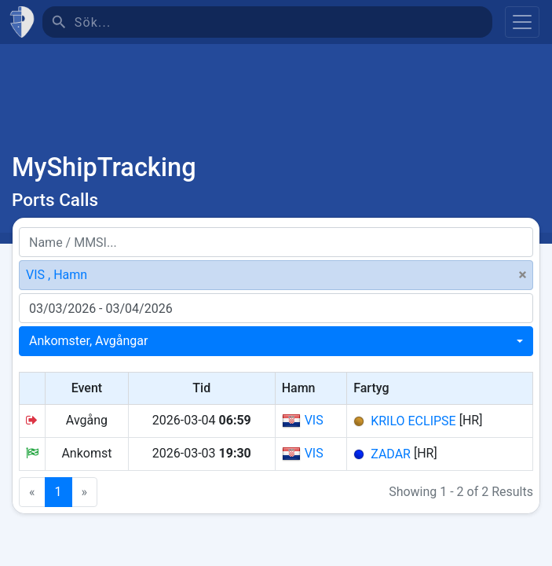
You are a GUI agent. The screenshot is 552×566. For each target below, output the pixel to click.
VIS (303, 420)
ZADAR (391, 454)
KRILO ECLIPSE (413, 420)
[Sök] (283, 22)
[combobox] (276, 341)
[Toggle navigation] (522, 22)
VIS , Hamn (56, 274)
